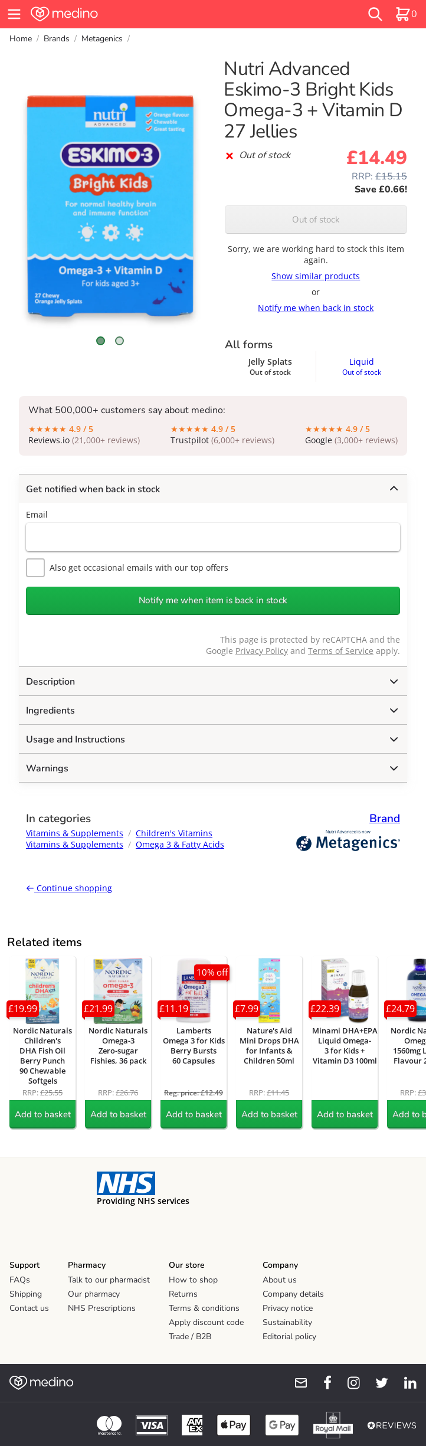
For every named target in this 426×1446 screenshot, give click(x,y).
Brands (57, 38)
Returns (183, 1294)
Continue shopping (69, 888)
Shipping (25, 1294)
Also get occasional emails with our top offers (127, 567)
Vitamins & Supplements (74, 833)
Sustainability (287, 1322)
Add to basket (43, 1114)
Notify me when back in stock (315, 307)
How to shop (193, 1279)
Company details (293, 1294)
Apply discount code (206, 1322)
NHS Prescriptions (102, 1308)
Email (37, 514)
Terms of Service (340, 650)
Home (20, 38)
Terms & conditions (204, 1308)
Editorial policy (289, 1336)
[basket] (406, 14)
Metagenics (102, 38)
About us (280, 1279)
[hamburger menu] (14, 14)
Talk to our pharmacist (109, 1279)
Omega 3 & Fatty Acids (180, 844)
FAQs (19, 1279)
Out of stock (316, 219)
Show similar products (315, 276)
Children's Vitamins (174, 833)
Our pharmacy (94, 1294)
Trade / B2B (190, 1336)
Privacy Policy (261, 650)
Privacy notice (288, 1308)
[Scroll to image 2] (120, 341)
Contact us (29, 1308)
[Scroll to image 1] (101, 341)
